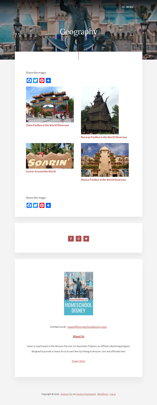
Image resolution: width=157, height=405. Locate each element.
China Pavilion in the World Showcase (47, 125)
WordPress (102, 394)
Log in (113, 394)
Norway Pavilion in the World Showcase (104, 137)
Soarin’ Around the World (41, 171)
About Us (78, 336)
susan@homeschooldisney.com (87, 326)
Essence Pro (67, 394)
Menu (130, 7)
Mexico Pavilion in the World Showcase (103, 179)
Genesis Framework (86, 394)
